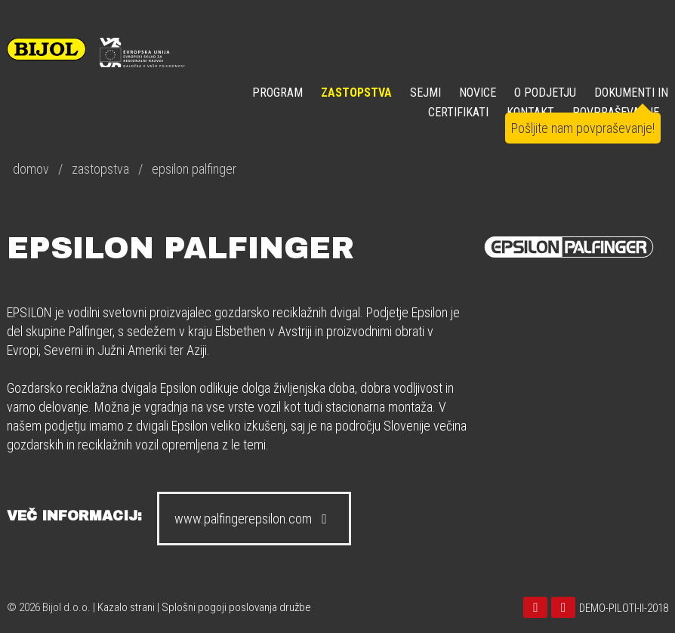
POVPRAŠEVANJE (615, 112)
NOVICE (477, 92)
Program (277, 92)
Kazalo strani (126, 607)
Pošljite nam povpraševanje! (583, 128)
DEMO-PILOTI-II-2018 (623, 608)
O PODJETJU (545, 92)
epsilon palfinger (194, 169)
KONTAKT (530, 112)
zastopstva (100, 169)
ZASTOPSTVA (356, 92)
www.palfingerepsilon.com (254, 518)
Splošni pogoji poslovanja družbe (236, 607)
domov (31, 169)
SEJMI (425, 92)
